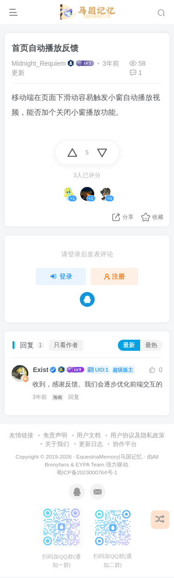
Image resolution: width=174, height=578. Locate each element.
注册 (114, 276)
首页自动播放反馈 (45, 48)
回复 (73, 397)
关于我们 (57, 444)
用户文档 (89, 435)
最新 (129, 345)
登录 (60, 276)
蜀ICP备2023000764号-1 (87, 472)
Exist (40, 369)
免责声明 (55, 435)
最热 (151, 345)
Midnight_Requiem (39, 63)
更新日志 (91, 444)
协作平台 (125, 444)
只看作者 (66, 345)
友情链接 (21, 435)
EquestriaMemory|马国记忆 (109, 457)
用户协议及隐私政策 (137, 435)
